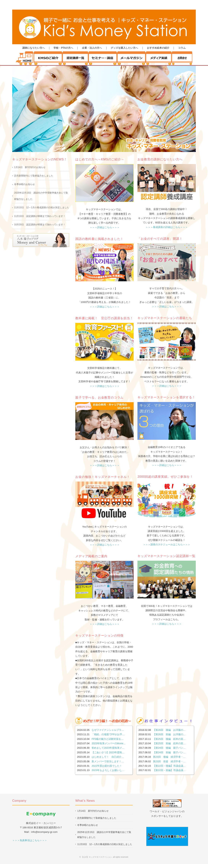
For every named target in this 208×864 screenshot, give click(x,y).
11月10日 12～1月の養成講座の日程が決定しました (41, 207)
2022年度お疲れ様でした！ (107, 765)
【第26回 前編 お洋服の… (169, 734)
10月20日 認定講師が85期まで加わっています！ (39, 224)
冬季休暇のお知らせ (24, 184)
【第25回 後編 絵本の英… (169, 739)
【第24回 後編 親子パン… (169, 747)
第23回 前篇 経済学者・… (169, 761)
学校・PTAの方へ (63, 47)
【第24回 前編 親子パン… (169, 752)
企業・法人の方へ (92, 47)
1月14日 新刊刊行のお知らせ (30, 167)
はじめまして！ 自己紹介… (108, 756)
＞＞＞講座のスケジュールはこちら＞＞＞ (166, 544)
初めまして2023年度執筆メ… (108, 747)
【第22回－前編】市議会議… (169, 770)
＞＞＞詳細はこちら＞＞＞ (104, 227)
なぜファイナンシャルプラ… (108, 730)
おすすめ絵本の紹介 (158, 47)
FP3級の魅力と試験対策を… (107, 739)
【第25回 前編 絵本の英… (169, 743)
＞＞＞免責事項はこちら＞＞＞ (29, 840)
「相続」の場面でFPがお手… (108, 734)
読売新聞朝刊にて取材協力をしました (33, 175)
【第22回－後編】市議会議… (169, 765)
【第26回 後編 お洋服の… (169, 730)
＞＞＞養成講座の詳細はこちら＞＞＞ (166, 227)
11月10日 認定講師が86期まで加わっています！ (39, 216)
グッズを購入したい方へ (124, 47)
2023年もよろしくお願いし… (108, 770)
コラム (182, 47)
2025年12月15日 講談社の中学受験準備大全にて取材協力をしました (41, 195)
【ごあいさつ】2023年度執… (108, 752)
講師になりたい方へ (33, 47)
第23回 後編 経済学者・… (169, 756)
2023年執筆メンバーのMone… (109, 743)
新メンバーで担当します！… (108, 761)
